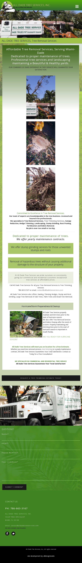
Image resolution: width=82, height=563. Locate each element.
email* (5, 443)
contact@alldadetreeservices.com (50, 290)
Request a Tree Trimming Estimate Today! (41, 378)
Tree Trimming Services (54, 221)
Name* (5, 434)
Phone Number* (10, 453)
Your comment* (10, 462)
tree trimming (47, 349)
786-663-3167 (19, 508)
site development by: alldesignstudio (41, 556)
